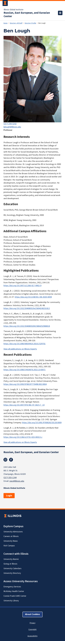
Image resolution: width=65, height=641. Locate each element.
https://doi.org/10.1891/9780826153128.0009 (41, 422)
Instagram (5, 459)
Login (9, 495)
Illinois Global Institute (13, 9)
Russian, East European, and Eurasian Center (27, 14)
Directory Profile (30, 23)
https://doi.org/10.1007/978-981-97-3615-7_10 (24, 405)
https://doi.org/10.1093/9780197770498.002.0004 (25, 384)
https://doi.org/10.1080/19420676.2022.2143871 (25, 369)
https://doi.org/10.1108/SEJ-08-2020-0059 (33, 297)
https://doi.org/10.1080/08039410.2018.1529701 (25, 343)
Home (5, 23)
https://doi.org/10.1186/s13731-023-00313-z (23, 437)
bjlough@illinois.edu (12, 126)
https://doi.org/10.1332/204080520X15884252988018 (27, 326)
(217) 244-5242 (10, 123)
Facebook (11, 459)
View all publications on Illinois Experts (20, 349)
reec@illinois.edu (16, 481)
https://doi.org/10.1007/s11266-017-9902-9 (22, 285)
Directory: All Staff (16, 23)
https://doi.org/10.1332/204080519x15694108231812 (27, 308)
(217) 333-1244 (10, 477)
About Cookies (32, 614)
